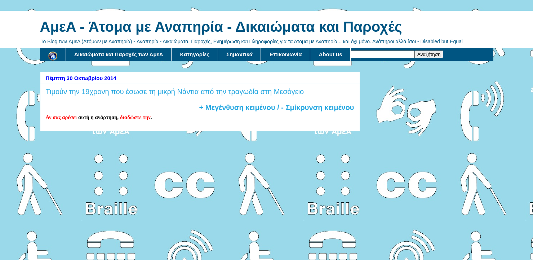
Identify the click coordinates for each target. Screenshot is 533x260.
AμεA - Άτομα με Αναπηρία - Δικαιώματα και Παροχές (221, 27)
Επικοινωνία (286, 54)
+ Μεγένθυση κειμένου (237, 107)
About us (330, 54)
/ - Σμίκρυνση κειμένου (314, 107)
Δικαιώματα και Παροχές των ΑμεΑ (118, 54)
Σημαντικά (239, 54)
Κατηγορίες (194, 54)
